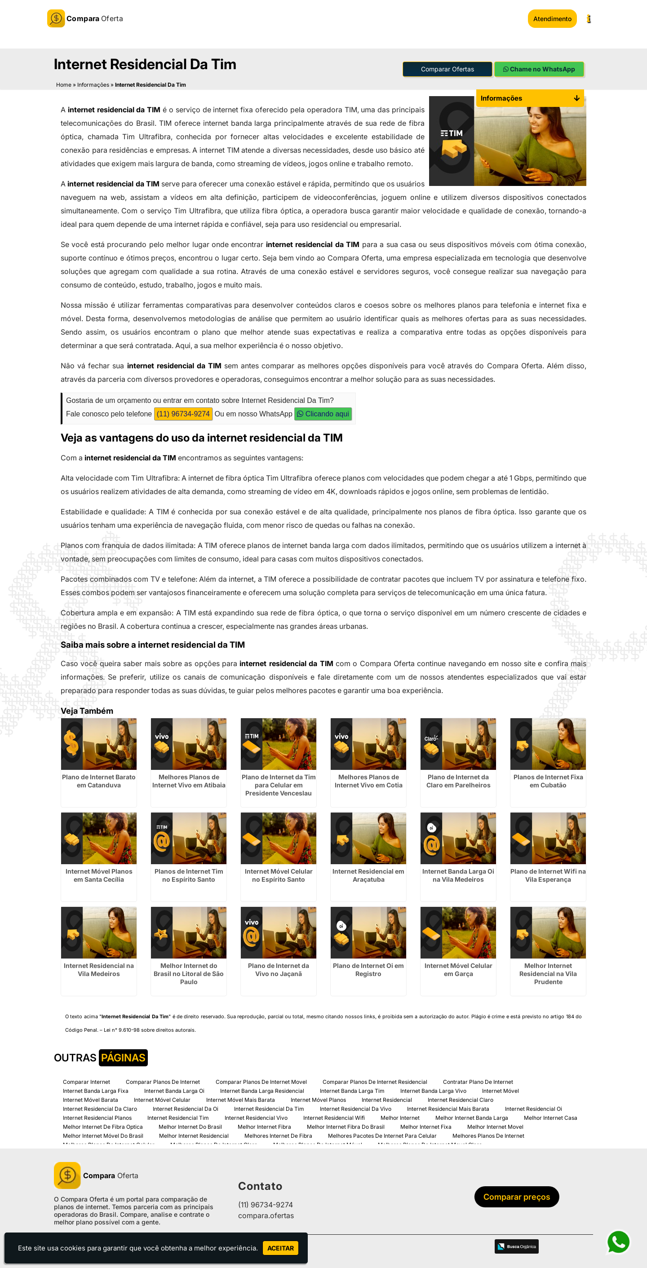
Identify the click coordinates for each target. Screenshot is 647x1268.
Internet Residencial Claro (460, 1096)
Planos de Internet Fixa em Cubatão (548, 777)
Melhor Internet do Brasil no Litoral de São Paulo (189, 970)
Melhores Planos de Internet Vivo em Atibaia (189, 777)
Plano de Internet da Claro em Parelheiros (458, 777)
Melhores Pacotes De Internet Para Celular (382, 1132)
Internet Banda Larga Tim (352, 1087)
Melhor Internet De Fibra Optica (103, 1123)
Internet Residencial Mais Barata (448, 1105)
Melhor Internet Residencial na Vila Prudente (548, 970)
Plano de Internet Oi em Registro (368, 966)
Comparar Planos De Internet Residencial (375, 1078)
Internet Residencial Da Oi (185, 1105)
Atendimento (552, 18)
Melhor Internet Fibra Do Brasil (346, 1123)
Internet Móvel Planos (318, 1096)
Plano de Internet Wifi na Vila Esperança (548, 871)
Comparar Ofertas (447, 66)
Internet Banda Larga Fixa (96, 1087)
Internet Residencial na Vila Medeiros (99, 966)
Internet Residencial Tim (178, 1114)
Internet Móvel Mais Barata (240, 1096)
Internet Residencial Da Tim (269, 1105)
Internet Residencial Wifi (334, 1114)
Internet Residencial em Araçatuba (368, 871)
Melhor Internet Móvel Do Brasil (103, 1132)
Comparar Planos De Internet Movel (261, 1078)
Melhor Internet (400, 1114)
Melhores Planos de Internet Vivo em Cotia (369, 777)
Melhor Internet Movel (495, 1123)
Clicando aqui (323, 410)
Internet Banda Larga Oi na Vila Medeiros (458, 871)
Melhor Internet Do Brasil (190, 1123)
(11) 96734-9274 (183, 410)
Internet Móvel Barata (90, 1096)
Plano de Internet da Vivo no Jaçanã (278, 966)
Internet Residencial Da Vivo (355, 1105)
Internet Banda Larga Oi (174, 1087)
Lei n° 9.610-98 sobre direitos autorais (149, 1026)
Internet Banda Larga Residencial (262, 1087)
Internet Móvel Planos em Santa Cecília (99, 871)
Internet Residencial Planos (97, 1114)
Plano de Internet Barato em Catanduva (99, 777)
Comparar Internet (86, 1078)
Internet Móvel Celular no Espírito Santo (279, 871)
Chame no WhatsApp (539, 66)
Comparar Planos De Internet (163, 1078)
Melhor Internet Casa (550, 1114)
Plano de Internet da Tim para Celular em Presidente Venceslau (279, 781)
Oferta (96, 1171)
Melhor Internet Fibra (264, 1123)
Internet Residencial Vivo (256, 1114)
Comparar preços (509, 1193)
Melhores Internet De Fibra (278, 1132)
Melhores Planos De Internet (488, 1132)
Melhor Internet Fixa (426, 1123)
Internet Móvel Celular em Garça (458, 966)
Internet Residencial (387, 1096)
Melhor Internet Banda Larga (471, 1114)
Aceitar (280, 1248)
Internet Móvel (500, 1087)
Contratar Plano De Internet (478, 1078)
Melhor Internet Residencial (194, 1132)
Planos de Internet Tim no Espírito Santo (189, 871)
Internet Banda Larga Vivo (433, 1087)
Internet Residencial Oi (533, 1105)
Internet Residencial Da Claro (100, 1105)
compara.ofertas (266, 1212)
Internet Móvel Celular (162, 1096)
